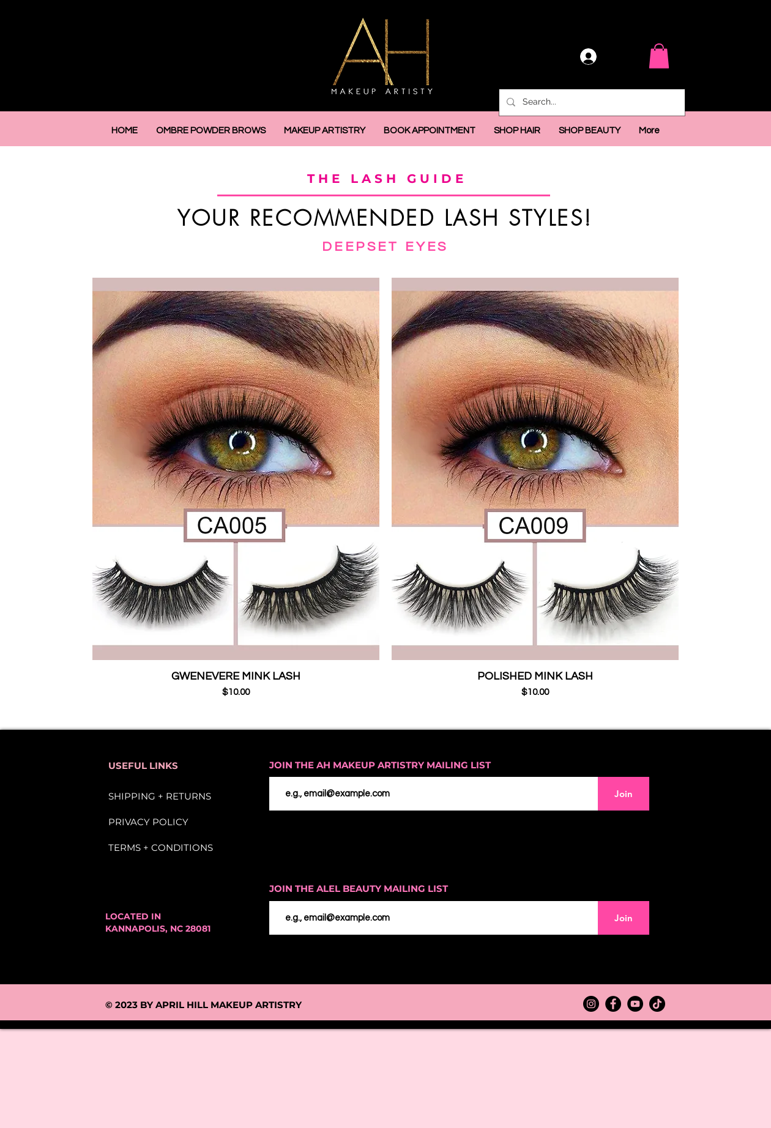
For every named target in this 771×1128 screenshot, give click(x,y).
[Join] (623, 794)
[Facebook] (613, 1004)
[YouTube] (635, 1004)
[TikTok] (657, 1004)
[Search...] (591, 102)
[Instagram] (591, 1004)
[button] (659, 56)
